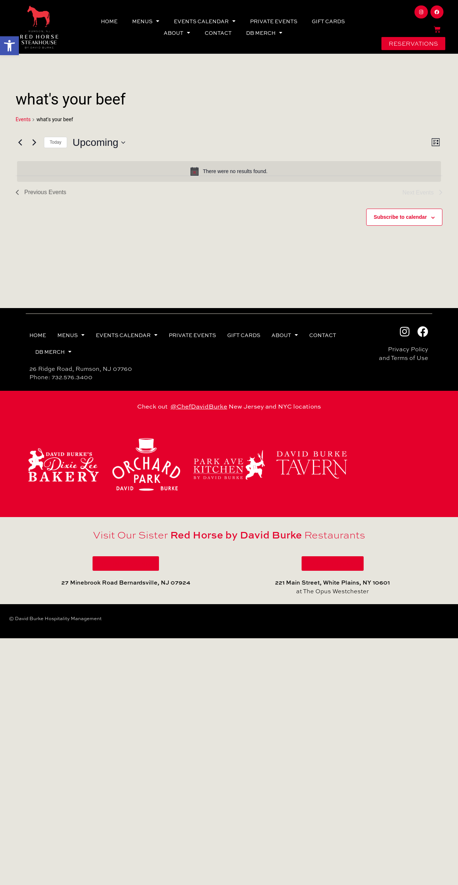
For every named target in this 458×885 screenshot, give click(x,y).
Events (23, 119)
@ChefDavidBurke (199, 406)
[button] (9, 45)
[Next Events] (34, 142)
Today (55, 142)
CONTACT (218, 32)
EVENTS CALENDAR (205, 21)
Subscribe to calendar (400, 217)
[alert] (229, 171)
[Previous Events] (20, 142)
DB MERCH (264, 32)
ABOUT (177, 32)
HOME (109, 21)
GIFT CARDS (328, 21)
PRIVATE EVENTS (273, 21)
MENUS (145, 21)
